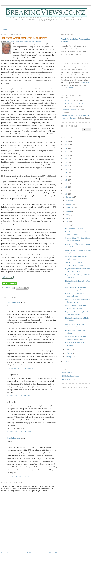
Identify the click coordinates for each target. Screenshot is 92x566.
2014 (66, 183)
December (69, 197)
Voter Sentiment (66, 101)
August (68, 211)
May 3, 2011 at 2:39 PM (18, 476)
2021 (66, 159)
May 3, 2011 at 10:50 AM (19, 432)
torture (38, 41)
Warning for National (68, 110)
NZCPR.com (84, 83)
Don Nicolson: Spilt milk (74, 228)
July (67, 215)
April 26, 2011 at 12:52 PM (20, 369)
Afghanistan (11, 41)
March (68, 350)
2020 (66, 162)
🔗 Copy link (7, 277)
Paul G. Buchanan (13, 302)
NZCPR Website (67, 373)
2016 (66, 176)
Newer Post (5, 552)
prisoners (19, 41)
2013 (66, 187)
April (68, 225)
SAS (33, 41)
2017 (66, 173)
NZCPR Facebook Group (70, 376)
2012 (66, 190)
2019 (66, 166)
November (70, 200)
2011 (66, 194)
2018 (66, 169)
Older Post (53, 552)
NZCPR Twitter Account (69, 379)
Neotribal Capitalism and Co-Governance (75, 104)
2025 (66, 145)
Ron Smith (27, 41)
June (67, 218)
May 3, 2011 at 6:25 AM (18, 396)
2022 (66, 155)
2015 (66, 180)
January (69, 357)
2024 (66, 148)
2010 (66, 361)
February (69, 353)
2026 (66, 141)
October (69, 204)
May (67, 222)
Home (5, 29)
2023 (66, 152)
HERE (71, 88)
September (70, 207)
